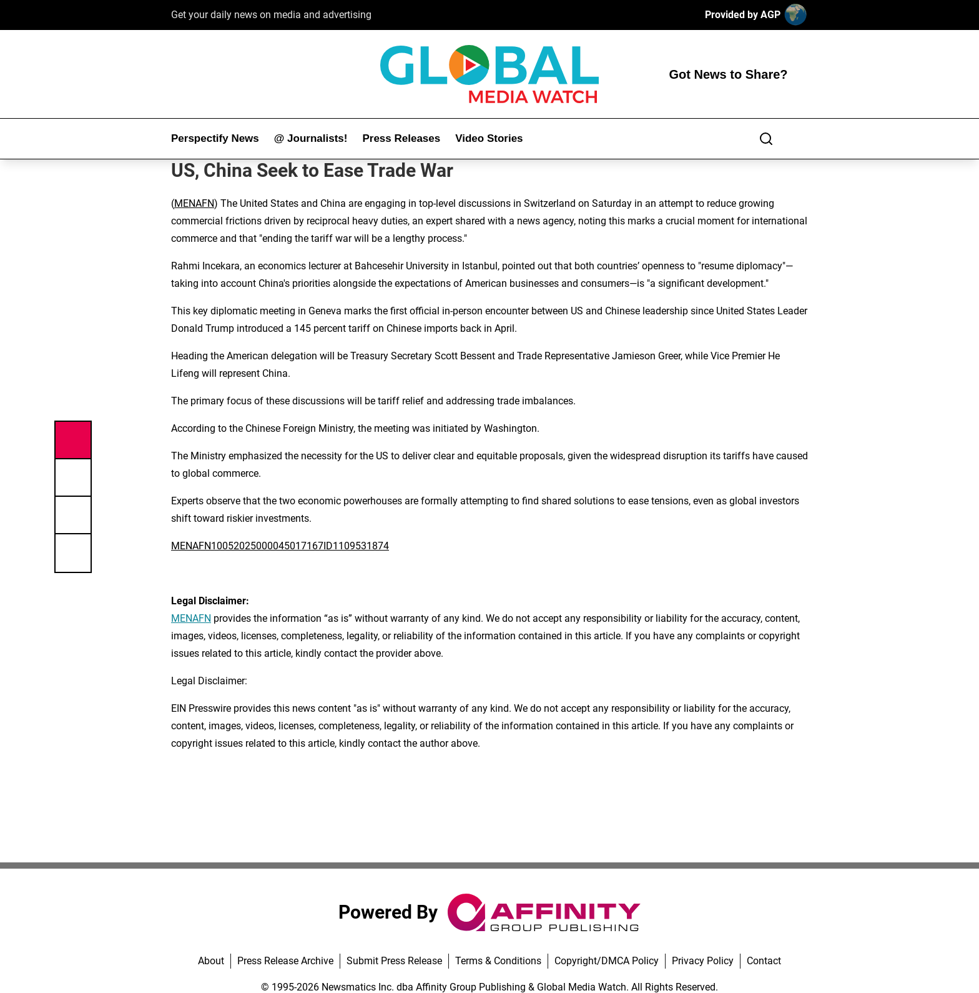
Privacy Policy (703, 961)
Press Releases (401, 138)
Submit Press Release (394, 961)
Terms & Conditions (498, 961)
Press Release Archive (285, 961)
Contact (764, 961)
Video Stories (489, 138)
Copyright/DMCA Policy (606, 961)
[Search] (766, 138)
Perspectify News (215, 138)
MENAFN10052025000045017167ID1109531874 (280, 546)
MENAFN (194, 203)
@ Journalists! (311, 138)
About (211, 961)
